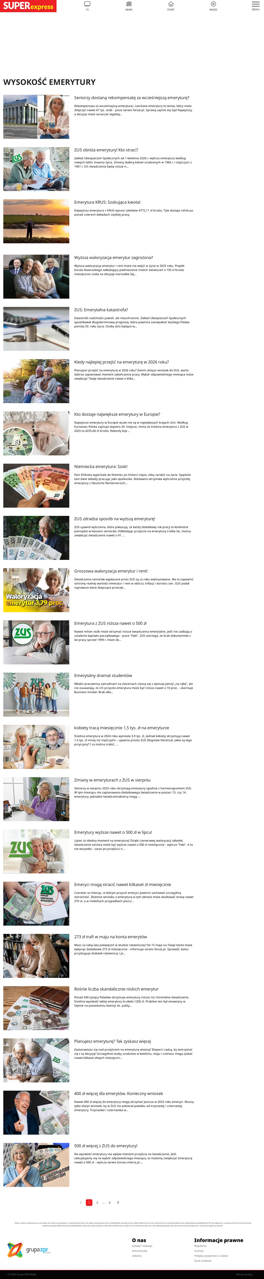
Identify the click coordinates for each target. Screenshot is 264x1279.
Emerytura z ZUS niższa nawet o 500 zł (110, 623)
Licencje (199, 1251)
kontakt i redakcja (142, 1246)
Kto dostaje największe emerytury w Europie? (117, 414)
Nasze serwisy (246, 1274)
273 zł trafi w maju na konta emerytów (110, 936)
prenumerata (139, 1251)
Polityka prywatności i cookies (211, 1256)
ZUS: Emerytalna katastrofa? (101, 309)
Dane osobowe (202, 1260)
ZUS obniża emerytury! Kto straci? (106, 150)
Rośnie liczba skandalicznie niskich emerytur (116, 989)
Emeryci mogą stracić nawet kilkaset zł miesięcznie (122, 884)
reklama (136, 1256)
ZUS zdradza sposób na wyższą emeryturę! (114, 518)
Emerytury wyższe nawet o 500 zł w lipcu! (113, 832)
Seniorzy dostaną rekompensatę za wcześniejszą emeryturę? (131, 97)
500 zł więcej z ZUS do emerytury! (105, 1145)
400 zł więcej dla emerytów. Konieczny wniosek (118, 1093)
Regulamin (200, 1246)
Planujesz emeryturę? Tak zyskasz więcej (112, 1041)
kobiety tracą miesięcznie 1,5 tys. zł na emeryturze (121, 727)
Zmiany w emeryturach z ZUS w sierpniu (112, 780)
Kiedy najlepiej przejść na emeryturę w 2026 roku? (121, 362)
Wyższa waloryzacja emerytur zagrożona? (113, 257)
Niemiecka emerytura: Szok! (100, 466)
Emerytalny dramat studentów (103, 675)
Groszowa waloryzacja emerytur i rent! (110, 571)
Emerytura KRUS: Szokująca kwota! (107, 202)
